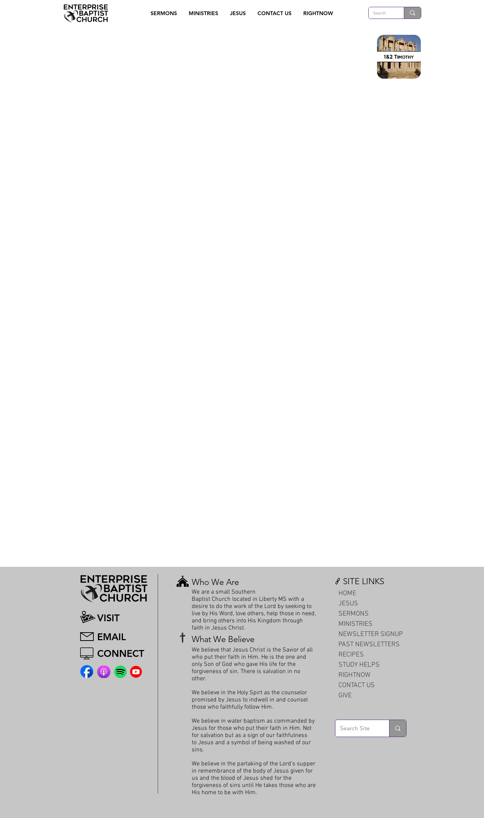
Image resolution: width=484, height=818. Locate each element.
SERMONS (353, 614)
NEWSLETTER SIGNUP (370, 634)
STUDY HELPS (359, 665)
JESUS (348, 604)
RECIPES (351, 655)
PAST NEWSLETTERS (369, 644)
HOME (347, 593)
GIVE (345, 696)
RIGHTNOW (354, 675)
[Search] (380, 13)
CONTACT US (356, 685)
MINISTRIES (355, 624)
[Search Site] (356, 728)
